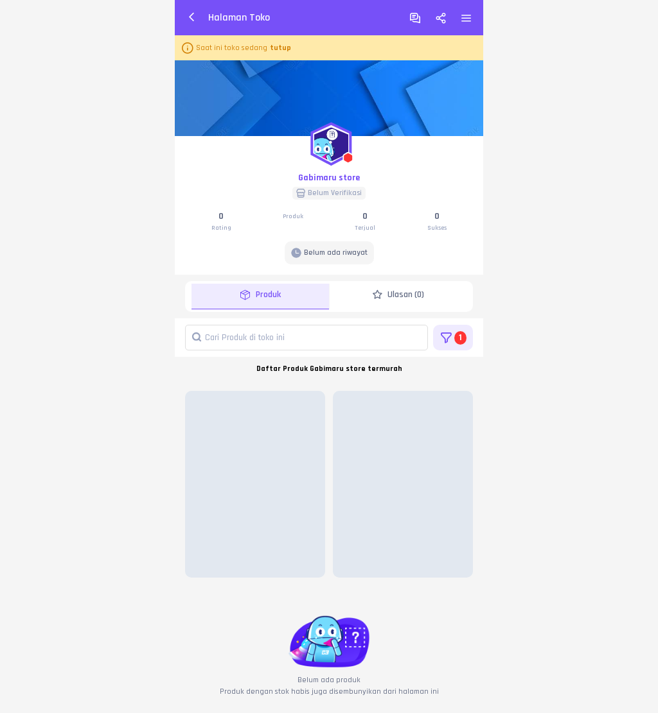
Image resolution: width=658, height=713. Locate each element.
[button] (329, 141)
